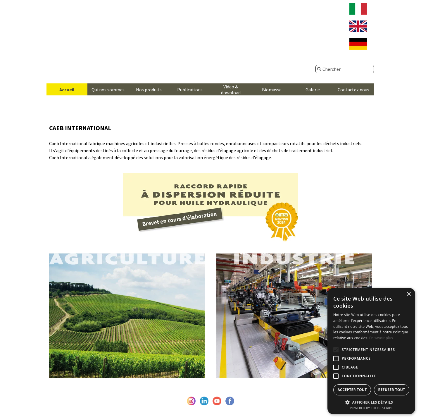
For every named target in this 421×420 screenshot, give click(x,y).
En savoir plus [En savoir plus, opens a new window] (381, 337)
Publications (190, 89)
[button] (371, 401)
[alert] (371, 351)
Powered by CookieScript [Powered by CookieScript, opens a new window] (371, 408)
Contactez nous (353, 89)
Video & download (231, 89)
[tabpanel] (210, 142)
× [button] (408, 294)
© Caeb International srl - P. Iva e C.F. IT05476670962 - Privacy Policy (210, 410)
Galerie (313, 89)
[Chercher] (344, 69)
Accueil (67, 89)
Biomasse (272, 89)
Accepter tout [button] (352, 389)
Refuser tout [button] (391, 389)
